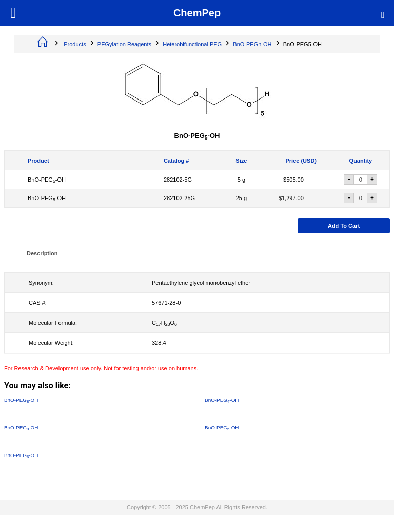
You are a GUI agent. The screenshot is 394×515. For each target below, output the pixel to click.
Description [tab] (42, 253)
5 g (241, 179)
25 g (241, 198)
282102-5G (178, 179)
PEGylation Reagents (124, 44)
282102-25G (179, 198)
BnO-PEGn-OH (252, 44)
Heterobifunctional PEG (192, 44)
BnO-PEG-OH (47, 179)
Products (75, 44)
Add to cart (344, 226)
